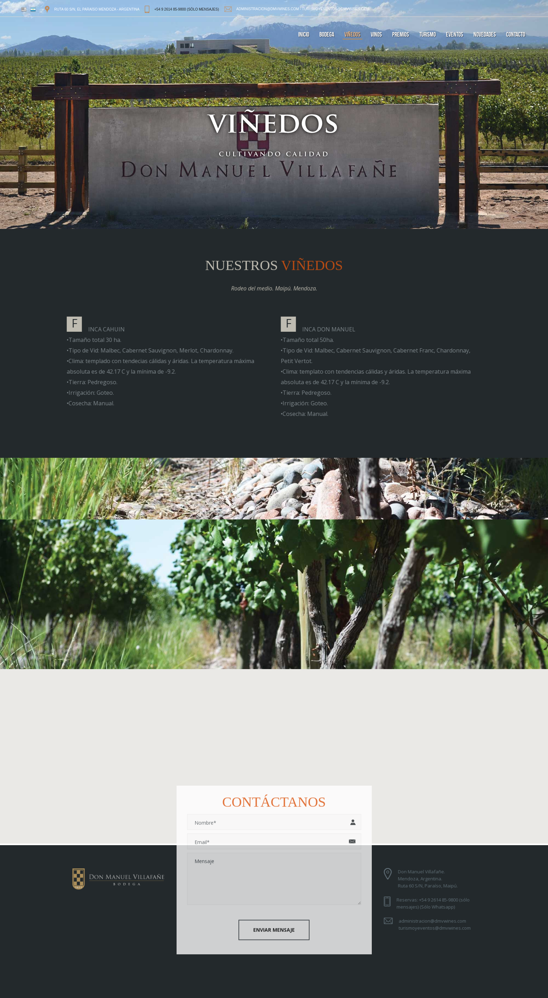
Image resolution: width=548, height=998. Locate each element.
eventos (454, 34)
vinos (376, 34)
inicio (303, 34)
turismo (427, 34)
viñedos (352, 34)
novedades (484, 34)
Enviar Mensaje (274, 927)
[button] (274, 749)
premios (400, 34)
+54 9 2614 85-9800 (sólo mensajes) (186, 9)
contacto (515, 34)
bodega (326, 34)
